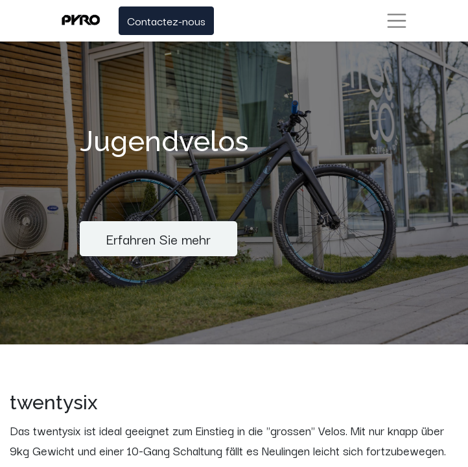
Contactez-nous (166, 20)
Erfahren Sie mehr (158, 238)
